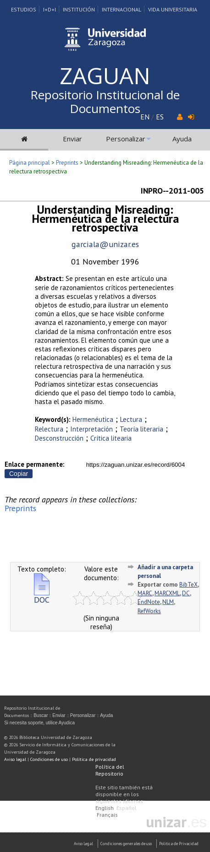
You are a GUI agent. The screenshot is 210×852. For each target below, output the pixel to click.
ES (160, 116)
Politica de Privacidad (179, 843)
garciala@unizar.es (105, 244)
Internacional (121, 9)
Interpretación (91, 429)
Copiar (18, 473)
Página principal (29, 163)
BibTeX (188, 584)
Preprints (67, 163)
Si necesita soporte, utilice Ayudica (39, 722)
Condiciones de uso (49, 759)
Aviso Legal (83, 843)
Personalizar (125, 138)
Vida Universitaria (172, 9)
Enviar (72, 138)
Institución (79, 9)
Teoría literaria (141, 429)
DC (186, 593)
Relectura (49, 429)
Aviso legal (15, 759)
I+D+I (49, 9)
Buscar (40, 715)
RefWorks (149, 611)
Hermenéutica (92, 419)
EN (144, 116)
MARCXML (167, 593)
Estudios (23, 9)
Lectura (131, 419)
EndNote (149, 602)
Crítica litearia (111, 438)
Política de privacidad (94, 759)
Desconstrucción (59, 438)
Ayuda (182, 138)
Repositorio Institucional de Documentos (105, 101)
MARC (145, 593)
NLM (168, 602)
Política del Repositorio (109, 770)
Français (107, 814)
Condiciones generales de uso (126, 843)
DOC (42, 596)
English (104, 807)
